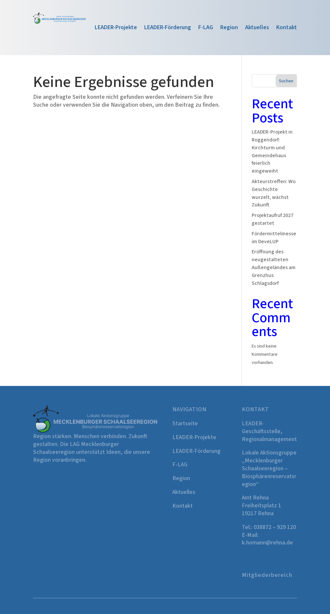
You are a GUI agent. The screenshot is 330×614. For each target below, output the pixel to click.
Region (229, 28)
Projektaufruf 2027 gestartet (272, 219)
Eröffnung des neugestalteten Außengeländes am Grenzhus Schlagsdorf (274, 267)
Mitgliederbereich (267, 575)
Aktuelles (257, 28)
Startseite (185, 423)
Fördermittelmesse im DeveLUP (274, 237)
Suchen (286, 81)
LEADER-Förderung (167, 28)
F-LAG (205, 28)
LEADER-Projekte (116, 28)
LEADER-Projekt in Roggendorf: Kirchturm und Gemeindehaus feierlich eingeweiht (272, 151)
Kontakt (286, 28)
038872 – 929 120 (275, 527)
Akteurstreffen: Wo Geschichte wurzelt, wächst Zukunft (274, 193)
